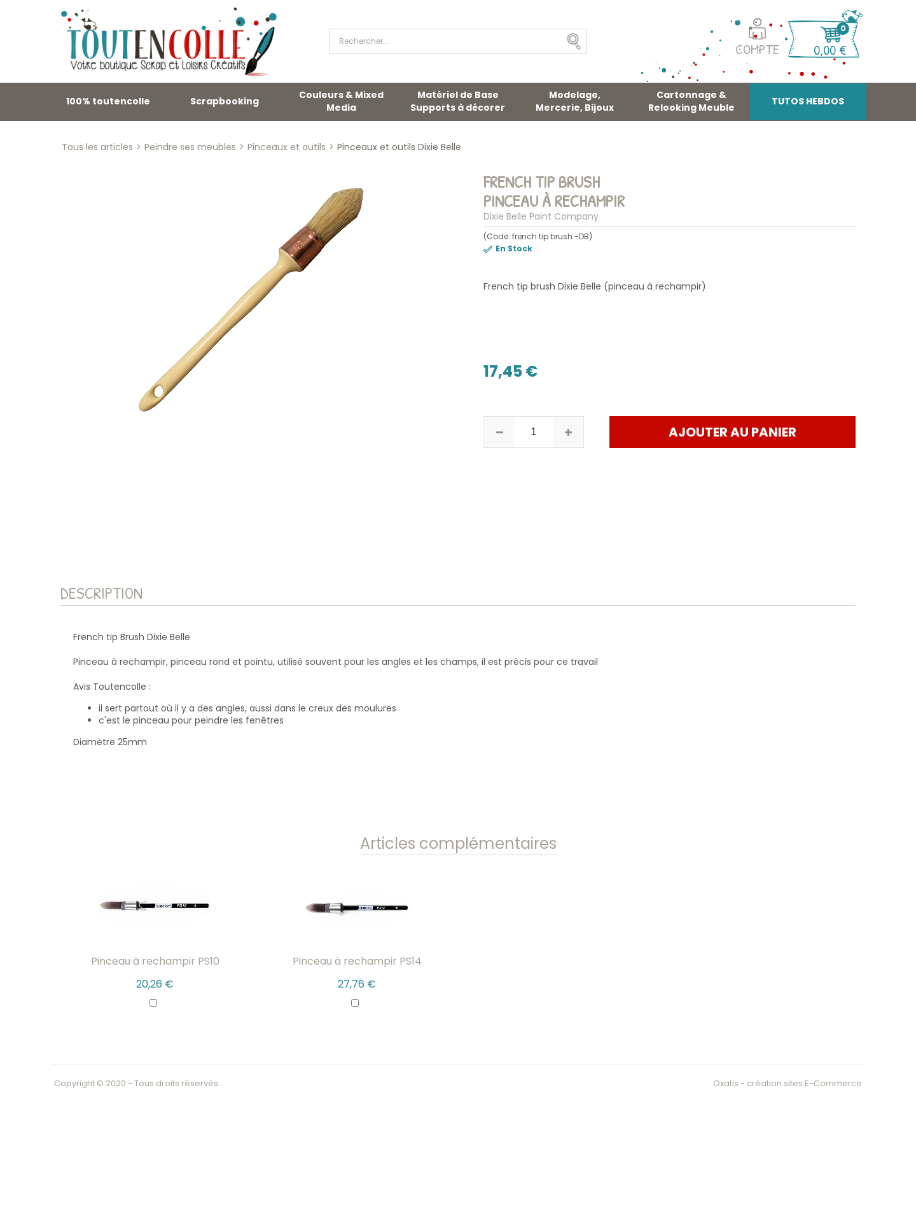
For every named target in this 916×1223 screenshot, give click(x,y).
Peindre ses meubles (190, 147)
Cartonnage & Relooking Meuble (691, 101)
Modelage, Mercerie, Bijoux (575, 101)
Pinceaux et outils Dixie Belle (399, 147)
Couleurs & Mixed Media (341, 101)
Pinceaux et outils (286, 147)
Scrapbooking (224, 101)
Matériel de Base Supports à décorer (457, 101)
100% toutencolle (108, 101)
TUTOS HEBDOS (808, 101)
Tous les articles (97, 147)
